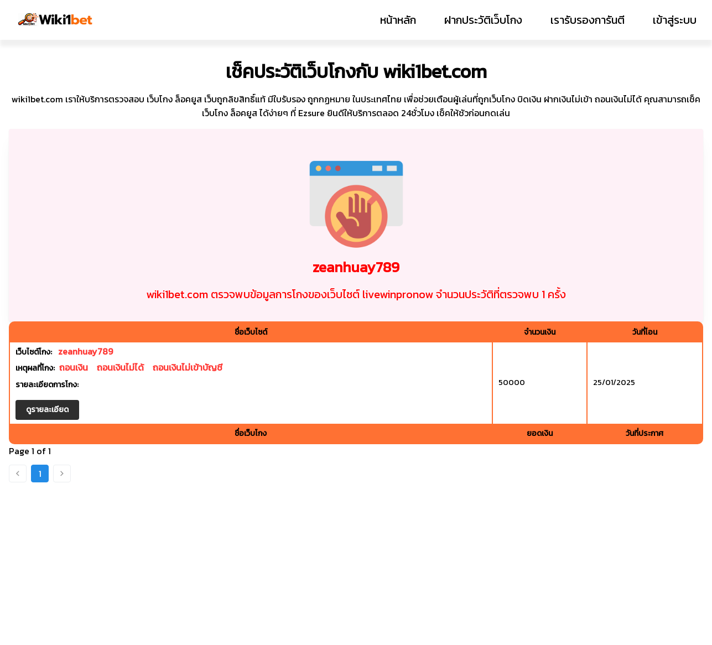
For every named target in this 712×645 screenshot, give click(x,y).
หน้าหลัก (398, 20)
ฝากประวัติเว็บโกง (483, 20)
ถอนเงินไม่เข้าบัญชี (187, 367)
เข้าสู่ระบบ (675, 20)
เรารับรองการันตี (587, 20)
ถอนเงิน (73, 367)
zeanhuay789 (85, 351)
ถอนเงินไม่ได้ (120, 367)
